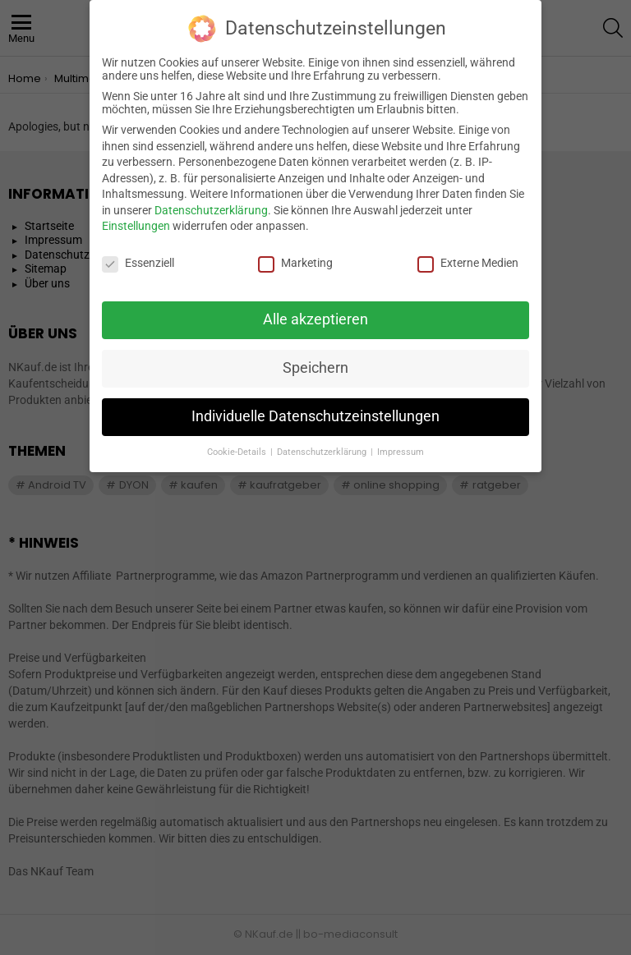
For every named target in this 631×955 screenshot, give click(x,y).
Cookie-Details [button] (238, 443)
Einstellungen (136, 218)
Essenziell (138, 255)
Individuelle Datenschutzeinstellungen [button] (315, 408)
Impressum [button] (400, 443)
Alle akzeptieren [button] (315, 311)
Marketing (295, 255)
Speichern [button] (315, 359)
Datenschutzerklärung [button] (323, 443)
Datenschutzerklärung (211, 202)
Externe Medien (467, 255)
